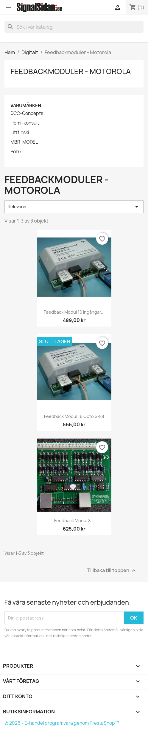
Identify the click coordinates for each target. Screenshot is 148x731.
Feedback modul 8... (74, 520)
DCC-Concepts (26, 114)
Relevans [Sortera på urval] (74, 206)
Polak (16, 152)
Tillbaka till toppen (112, 570)
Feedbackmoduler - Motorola (70, 71)
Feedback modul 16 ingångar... (74, 312)
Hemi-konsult (24, 123)
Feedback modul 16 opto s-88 (74, 416)
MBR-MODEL (24, 142)
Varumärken (25, 105)
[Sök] (74, 27)
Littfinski (19, 133)
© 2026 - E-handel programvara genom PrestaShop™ (61, 723)
